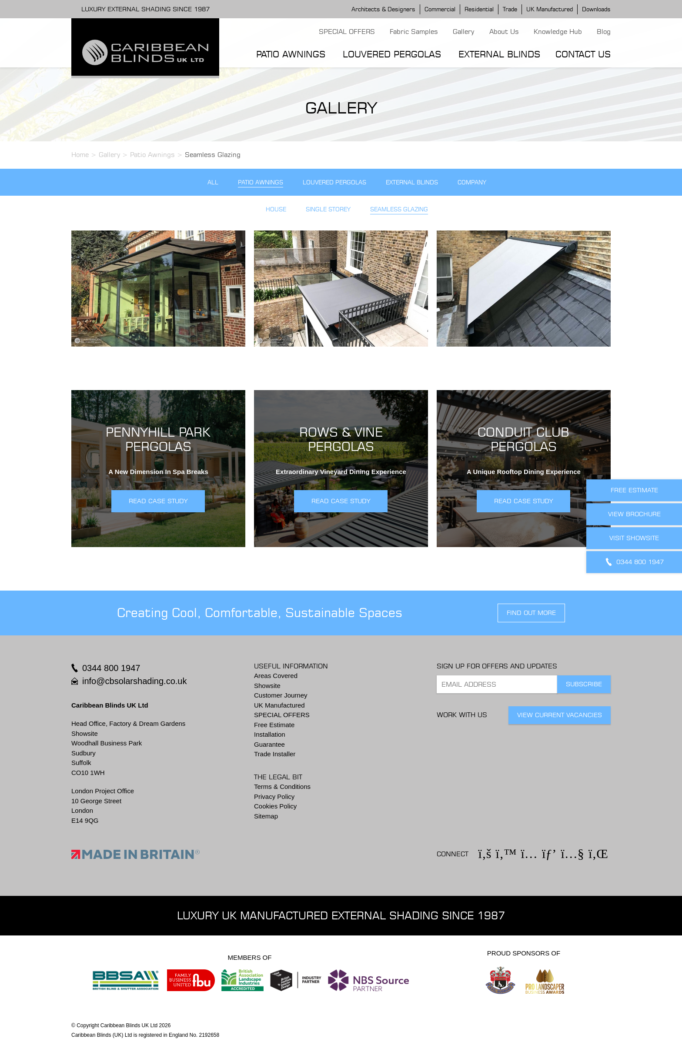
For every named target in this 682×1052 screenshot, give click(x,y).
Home (80, 154)
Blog (604, 31)
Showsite (267, 685)
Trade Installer (274, 754)
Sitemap (266, 816)
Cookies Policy (275, 806)
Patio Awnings (290, 54)
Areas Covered (276, 675)
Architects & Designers (383, 9)
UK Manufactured (549, 9)
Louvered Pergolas (392, 54)
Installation (269, 734)
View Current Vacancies (559, 715)
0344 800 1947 (111, 668)
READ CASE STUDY (158, 501)
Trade (510, 9)
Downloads (596, 9)
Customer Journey (281, 695)
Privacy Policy (274, 796)
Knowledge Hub (558, 31)
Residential (479, 9)
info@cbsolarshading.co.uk (134, 681)
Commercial (440, 9)
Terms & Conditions (282, 786)
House (276, 209)
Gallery (463, 31)
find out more (531, 613)
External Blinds (499, 54)
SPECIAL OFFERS (347, 31)
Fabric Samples (414, 31)
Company (472, 182)
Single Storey (328, 209)
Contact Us (583, 54)
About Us (504, 31)
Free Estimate (274, 724)
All (212, 182)
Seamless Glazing (399, 209)
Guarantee (269, 744)
